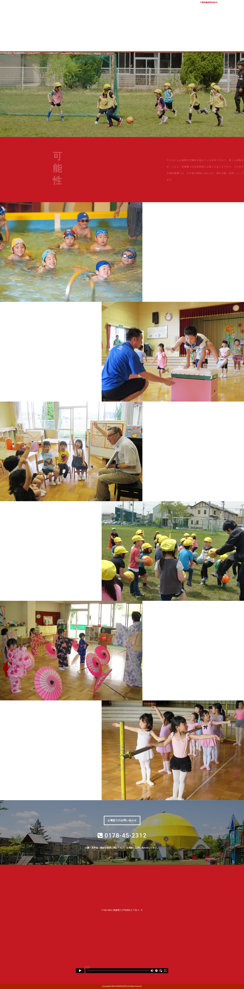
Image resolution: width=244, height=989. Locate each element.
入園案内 (109, 44)
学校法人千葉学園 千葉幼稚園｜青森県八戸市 (122, 17)
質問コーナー (159, 44)
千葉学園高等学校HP (209, 2)
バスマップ (226, 6)
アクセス (237, 6)
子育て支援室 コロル (134, 44)
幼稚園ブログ (184, 44)
